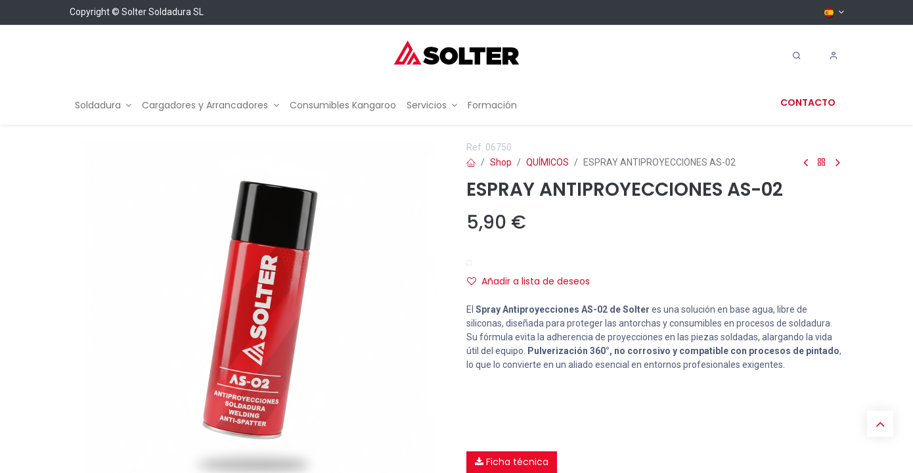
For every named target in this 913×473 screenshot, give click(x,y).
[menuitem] (103, 105)
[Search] (796, 55)
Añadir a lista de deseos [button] (528, 281)
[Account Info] (833, 55)
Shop (501, 162)
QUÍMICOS (547, 162)
